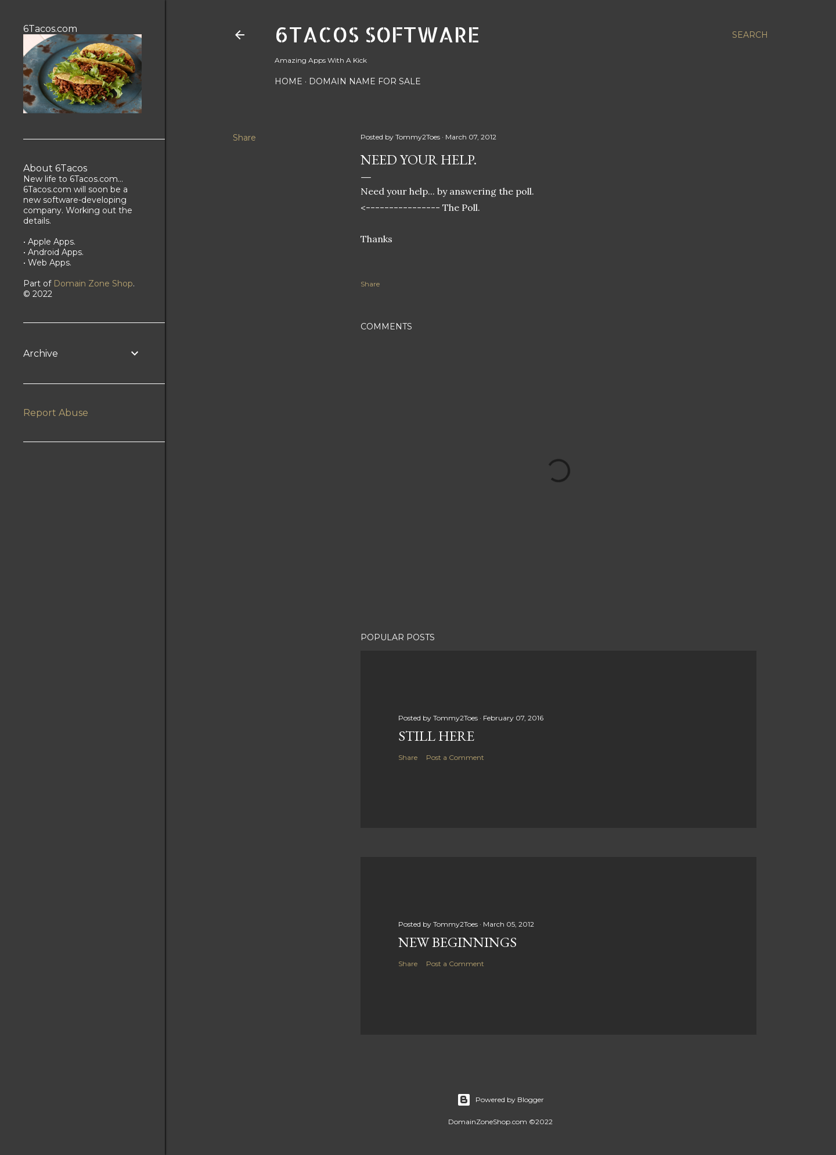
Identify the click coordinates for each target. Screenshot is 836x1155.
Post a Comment (455, 757)
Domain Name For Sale (365, 81)
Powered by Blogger (500, 1100)
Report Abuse (55, 412)
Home (288, 81)
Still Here (436, 736)
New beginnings (457, 942)
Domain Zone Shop (93, 283)
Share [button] (244, 137)
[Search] (750, 35)
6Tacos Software (377, 34)
